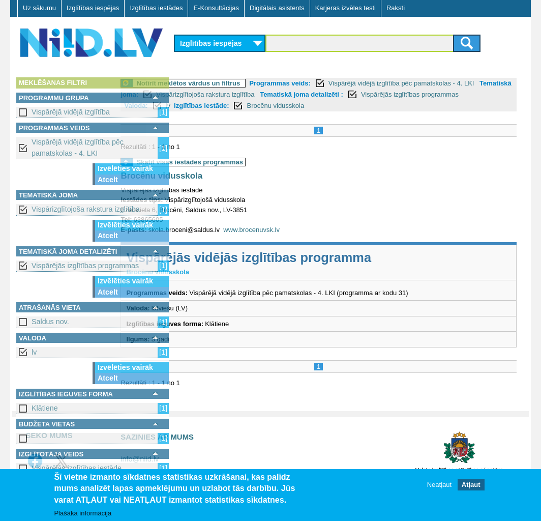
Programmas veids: (336, 83)
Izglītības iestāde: (324, 105)
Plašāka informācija (82, 513)
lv (34, 352)
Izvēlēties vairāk (125, 168)
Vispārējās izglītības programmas (85, 266)
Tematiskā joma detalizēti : (414, 94)
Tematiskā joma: (225, 94)
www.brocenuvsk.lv (308, 230)
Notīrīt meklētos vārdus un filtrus (244, 83)
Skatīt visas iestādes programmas (246, 162)
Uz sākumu (39, 8)
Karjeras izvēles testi (345, 8)
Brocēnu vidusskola (399, 105)
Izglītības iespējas (93, 8)
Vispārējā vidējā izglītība (71, 112)
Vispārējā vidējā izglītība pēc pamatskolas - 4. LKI (78, 147)
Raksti (395, 8)
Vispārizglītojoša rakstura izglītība (86, 209)
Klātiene (45, 408)
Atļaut (471, 484)
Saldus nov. (50, 321)
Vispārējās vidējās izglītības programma (305, 257)
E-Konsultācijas (216, 8)
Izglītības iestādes (156, 8)
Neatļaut (439, 484)
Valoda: (259, 105)
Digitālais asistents (277, 8)
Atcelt (108, 180)
